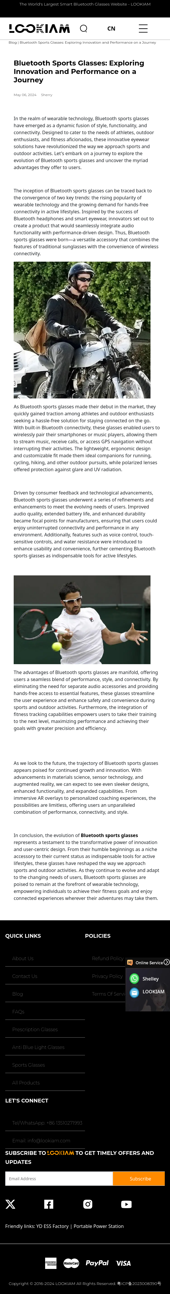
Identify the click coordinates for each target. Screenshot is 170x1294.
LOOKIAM (154, 991)
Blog (13, 42)
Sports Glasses (28, 1065)
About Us (22, 958)
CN (111, 28)
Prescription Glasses (34, 1029)
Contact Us (24, 976)
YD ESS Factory (52, 1226)
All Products (25, 1083)
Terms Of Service (110, 994)
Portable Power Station (99, 1226)
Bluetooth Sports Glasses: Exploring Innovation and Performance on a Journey (88, 42)
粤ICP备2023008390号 (139, 1283)
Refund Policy (107, 958)
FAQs (17, 1012)
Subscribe (140, 1179)
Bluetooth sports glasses (109, 835)
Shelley (151, 979)
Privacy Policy (107, 976)
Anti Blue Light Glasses (38, 1047)
